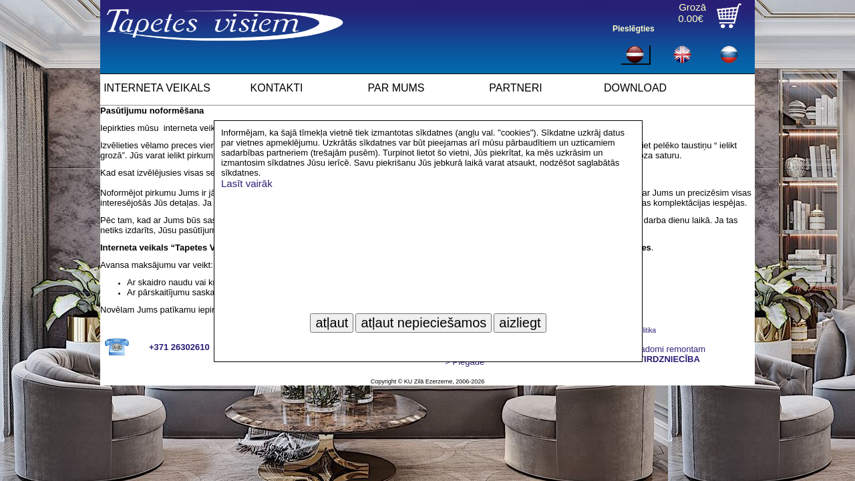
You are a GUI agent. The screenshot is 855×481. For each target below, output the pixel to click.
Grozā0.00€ (692, 12)
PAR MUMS (395, 88)
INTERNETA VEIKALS (157, 88)
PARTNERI (515, 88)
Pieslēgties (634, 28)
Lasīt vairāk (247, 183)
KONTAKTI (276, 88)
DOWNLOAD (635, 88)
